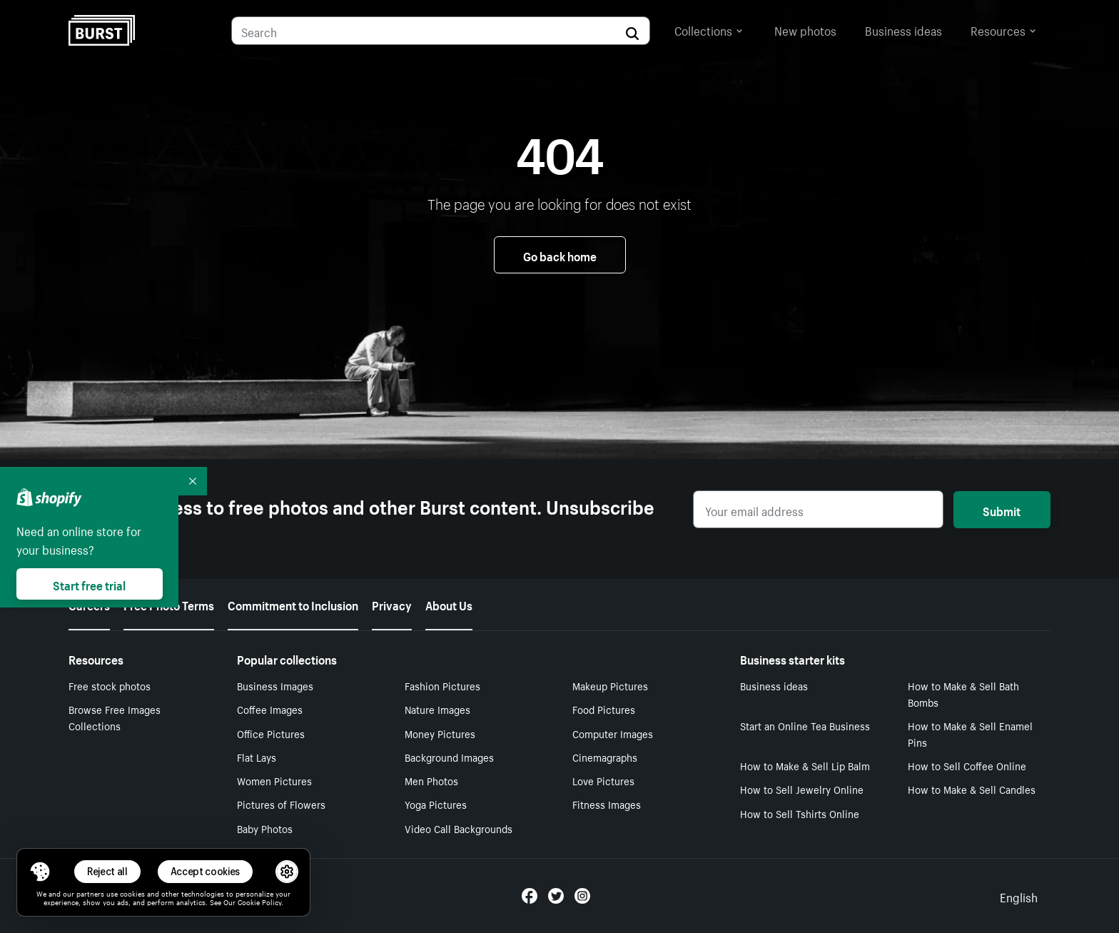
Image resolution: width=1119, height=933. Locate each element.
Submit (1002, 509)
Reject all (107, 871)
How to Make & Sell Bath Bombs (963, 693)
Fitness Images (606, 804)
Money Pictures (440, 733)
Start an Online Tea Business (805, 725)
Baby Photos (265, 828)
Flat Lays (256, 757)
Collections (708, 29)
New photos (805, 29)
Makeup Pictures (610, 685)
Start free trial (89, 584)
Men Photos (431, 780)
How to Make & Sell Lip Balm (805, 765)
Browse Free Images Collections (115, 717)
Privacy (392, 604)
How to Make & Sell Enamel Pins (970, 733)
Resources (1003, 29)
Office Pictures (271, 733)
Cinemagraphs (604, 757)
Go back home (560, 255)
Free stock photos (110, 685)
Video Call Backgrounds (458, 828)
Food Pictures (603, 709)
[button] (40, 871)
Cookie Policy (259, 901)
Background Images (449, 757)
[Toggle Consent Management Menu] (40, 871)
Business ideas (903, 29)
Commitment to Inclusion (293, 604)
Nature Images (437, 709)
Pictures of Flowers (281, 804)
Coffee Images (270, 709)
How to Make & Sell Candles (972, 789)
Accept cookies (205, 871)
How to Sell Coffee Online (967, 765)
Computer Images (612, 733)
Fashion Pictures (442, 685)
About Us (448, 604)
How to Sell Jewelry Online (802, 789)
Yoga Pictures (436, 804)
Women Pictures (274, 780)
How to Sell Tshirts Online (799, 813)
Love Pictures (603, 780)
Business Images (275, 685)
